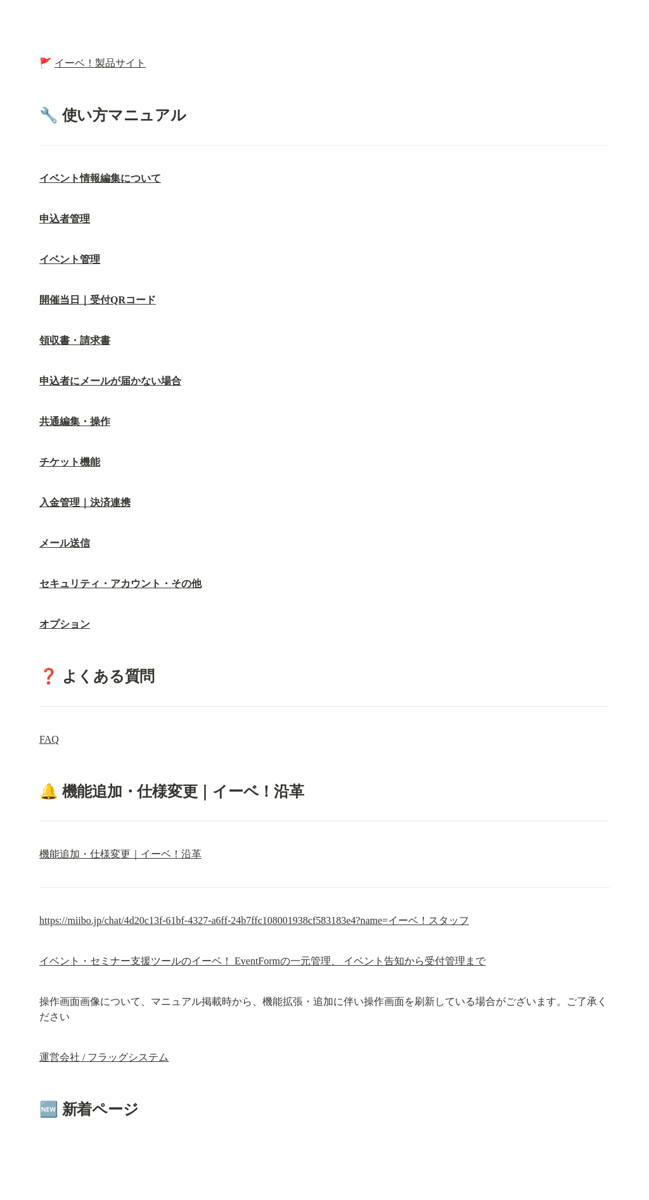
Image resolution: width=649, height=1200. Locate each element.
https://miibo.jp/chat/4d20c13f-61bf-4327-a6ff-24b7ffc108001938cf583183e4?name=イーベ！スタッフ (254, 920)
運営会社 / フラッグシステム (104, 1057)
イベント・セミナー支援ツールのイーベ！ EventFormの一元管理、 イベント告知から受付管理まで (262, 961)
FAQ (49, 739)
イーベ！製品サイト (100, 63)
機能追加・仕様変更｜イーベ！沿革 (120, 854)
